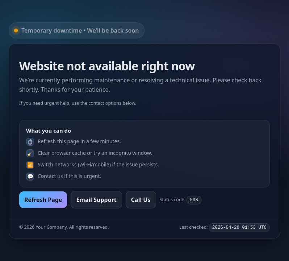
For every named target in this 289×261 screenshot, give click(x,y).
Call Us (141, 200)
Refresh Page (43, 200)
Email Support (96, 200)
